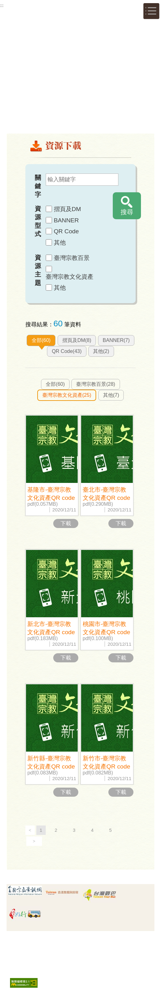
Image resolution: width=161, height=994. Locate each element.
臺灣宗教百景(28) (95, 384)
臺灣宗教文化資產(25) (66, 395)
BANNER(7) (116, 340)
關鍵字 (38, 186)
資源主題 (38, 270)
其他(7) (111, 395)
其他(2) (101, 351)
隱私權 (68, 940)
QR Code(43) (66, 351)
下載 (65, 523)
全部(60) (41, 340)
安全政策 (91, 940)
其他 (60, 242)
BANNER (66, 220)
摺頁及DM (67, 209)
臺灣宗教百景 (72, 258)
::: (1, 5)
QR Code (66, 231)
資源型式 (38, 221)
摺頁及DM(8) (76, 340)
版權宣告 (112, 940)
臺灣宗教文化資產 (69, 276)
